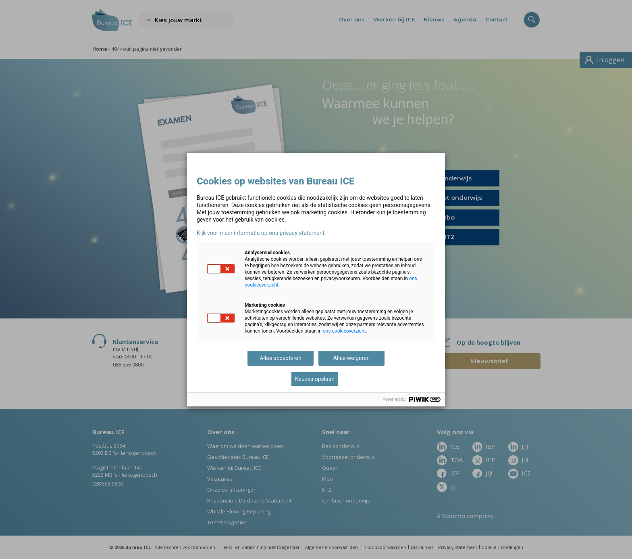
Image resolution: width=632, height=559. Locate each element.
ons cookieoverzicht (344, 331)
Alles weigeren (351, 358)
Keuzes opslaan (315, 379)
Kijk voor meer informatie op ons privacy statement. (261, 233)
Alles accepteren (280, 358)
